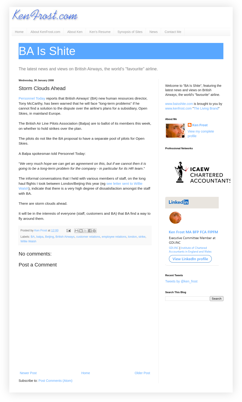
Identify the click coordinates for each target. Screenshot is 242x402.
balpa (40, 236)
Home (19, 32)
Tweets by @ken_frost (181, 281)
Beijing (49, 236)
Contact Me (173, 32)
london (132, 236)
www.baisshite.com (179, 104)
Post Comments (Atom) (55, 381)
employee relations (114, 236)
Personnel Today (32, 98)
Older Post (142, 373)
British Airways (65, 236)
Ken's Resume (100, 32)
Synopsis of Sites (130, 32)
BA (33, 236)
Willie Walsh (28, 241)
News (153, 32)
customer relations (88, 236)
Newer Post (28, 373)
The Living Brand (206, 108)
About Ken (74, 32)
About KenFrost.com (45, 32)
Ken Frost (200, 125)
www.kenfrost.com (178, 108)
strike (141, 236)
